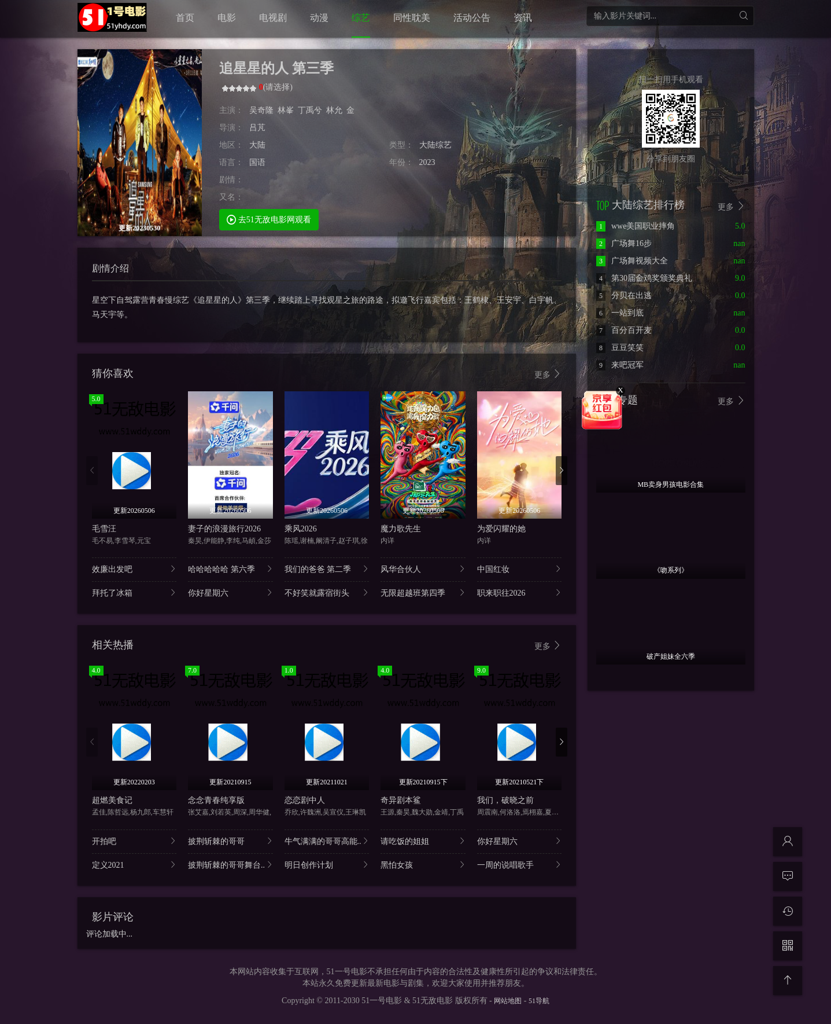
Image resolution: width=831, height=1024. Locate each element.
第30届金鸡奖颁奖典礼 (644, 278)
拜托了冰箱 (134, 592)
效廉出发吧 (134, 569)
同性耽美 (411, 18)
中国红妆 (519, 569)
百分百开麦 (624, 330)
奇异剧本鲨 (401, 800)
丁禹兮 (310, 110)
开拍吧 (134, 841)
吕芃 (257, 127)
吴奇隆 (261, 110)
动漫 (319, 18)
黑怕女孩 (423, 864)
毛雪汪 (104, 528)
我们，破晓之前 (505, 800)
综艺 (361, 18)
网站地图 (508, 1001)
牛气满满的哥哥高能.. (327, 841)
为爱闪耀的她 (501, 528)
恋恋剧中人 (305, 800)
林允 (334, 110)
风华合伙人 (423, 569)
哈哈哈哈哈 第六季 (230, 569)
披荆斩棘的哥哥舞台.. (230, 864)
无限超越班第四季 (423, 592)
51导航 (539, 1001)
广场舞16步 (624, 243)
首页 (185, 18)
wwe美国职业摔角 (635, 226)
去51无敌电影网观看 (269, 219)
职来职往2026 (519, 592)
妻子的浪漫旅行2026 (224, 528)
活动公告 (471, 18)
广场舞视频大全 (632, 260)
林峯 (286, 110)
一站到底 (620, 313)
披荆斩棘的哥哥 (230, 841)
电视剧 (273, 18)
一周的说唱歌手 (519, 864)
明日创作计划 (327, 864)
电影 (226, 18)
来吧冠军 (620, 365)
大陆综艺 (435, 145)
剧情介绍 (110, 268)
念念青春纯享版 (216, 800)
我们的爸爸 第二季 (327, 569)
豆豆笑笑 (620, 347)
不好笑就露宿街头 (327, 592)
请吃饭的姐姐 (423, 841)
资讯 (523, 18)
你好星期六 (230, 592)
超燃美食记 (112, 800)
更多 (548, 374)
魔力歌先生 (401, 528)
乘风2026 (301, 528)
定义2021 (134, 864)
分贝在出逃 (624, 295)
